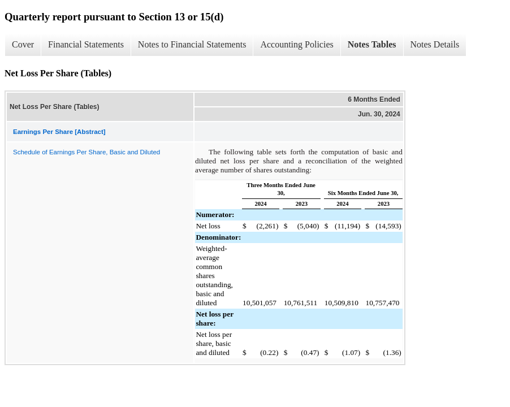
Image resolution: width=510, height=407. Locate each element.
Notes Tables (372, 44)
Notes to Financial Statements (192, 44)
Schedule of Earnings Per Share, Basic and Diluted (86, 152)
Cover (23, 44)
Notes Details (435, 44)
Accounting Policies (296, 44)
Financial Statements (86, 44)
